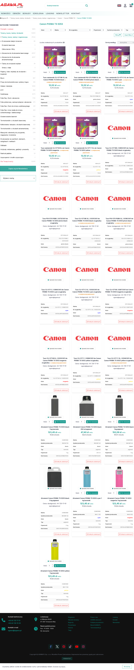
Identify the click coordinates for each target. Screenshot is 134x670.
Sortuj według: (110, 42)
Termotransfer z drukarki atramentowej (14, 128)
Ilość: (45, 72)
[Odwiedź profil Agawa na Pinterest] (63, 646)
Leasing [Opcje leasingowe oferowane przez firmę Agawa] (115, 617)
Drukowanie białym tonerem (12, 41)
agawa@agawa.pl (119, 156)
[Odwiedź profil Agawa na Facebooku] (50, 646)
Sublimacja (4, 94)
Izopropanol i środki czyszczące (11, 157)
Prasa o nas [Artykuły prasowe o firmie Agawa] (94, 617)
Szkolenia (38, 13)
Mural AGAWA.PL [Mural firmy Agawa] (95, 625)
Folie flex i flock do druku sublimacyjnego (15, 106)
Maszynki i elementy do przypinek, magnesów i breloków (12, 134)
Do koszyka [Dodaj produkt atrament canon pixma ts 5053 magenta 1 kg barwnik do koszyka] (124, 493)
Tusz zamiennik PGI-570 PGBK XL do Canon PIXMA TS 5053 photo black (87, 80)
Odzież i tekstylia (6, 86)
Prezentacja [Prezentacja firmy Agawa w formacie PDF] (72, 625)
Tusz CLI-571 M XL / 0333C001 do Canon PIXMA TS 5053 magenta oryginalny (54, 360)
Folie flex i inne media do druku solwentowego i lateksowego (11, 111)
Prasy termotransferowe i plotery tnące (14, 82)
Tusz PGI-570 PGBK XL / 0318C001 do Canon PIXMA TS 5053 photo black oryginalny (119, 221)
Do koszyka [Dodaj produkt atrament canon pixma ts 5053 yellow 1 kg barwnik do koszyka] (60, 566)
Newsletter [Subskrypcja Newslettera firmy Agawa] (116, 622)
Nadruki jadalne (5, 153)
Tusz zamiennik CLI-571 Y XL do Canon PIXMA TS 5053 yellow (87, 150)
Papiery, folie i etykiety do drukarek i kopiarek (13, 73)
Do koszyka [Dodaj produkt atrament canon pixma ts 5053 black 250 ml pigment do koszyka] (92, 422)
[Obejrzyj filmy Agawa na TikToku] (70, 646)
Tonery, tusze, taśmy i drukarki (11, 33)
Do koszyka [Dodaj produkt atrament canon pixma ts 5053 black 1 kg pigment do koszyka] (124, 422)
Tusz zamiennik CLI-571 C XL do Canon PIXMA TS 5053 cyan (119, 80)
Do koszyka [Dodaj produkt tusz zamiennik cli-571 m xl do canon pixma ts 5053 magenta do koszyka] (60, 143)
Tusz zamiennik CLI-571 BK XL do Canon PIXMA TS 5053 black (55, 80)
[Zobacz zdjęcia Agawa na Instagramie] (83, 646)
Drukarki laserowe (8, 45)
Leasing (50, 13)
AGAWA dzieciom (95, 620)
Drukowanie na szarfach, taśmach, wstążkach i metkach (12, 140)
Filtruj (118, 35)
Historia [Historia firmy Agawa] (70, 627)
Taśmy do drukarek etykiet (11, 64)
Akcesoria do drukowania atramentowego (11, 58)
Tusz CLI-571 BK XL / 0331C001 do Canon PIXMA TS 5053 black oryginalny (86, 221)
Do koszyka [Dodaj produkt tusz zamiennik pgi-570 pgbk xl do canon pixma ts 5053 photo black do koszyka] (92, 72)
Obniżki (17, 13)
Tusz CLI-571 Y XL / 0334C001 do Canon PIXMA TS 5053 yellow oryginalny (119, 360)
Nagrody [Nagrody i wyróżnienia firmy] (71, 622)
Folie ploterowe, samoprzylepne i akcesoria (15, 102)
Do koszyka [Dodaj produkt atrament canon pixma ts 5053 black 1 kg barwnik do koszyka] (60, 422)
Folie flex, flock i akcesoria (9, 98)
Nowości (6, 13)
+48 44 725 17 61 (14, 620)
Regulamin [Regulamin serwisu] (71, 617)
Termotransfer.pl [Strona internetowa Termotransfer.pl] (95, 627)
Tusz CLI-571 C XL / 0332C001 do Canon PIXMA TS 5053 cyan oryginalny (86, 292)
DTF (2, 90)
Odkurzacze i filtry (8, 49)
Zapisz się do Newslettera (17, 169)
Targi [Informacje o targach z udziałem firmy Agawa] (69, 630)
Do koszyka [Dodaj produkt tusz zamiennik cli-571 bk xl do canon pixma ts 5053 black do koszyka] (60, 72)
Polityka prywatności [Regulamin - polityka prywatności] (96, 622)
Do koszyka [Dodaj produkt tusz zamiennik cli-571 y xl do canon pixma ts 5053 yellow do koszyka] (92, 143)
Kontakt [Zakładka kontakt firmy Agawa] (115, 620)
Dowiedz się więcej (59, 666)
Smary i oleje (6, 68)
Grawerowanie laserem (8, 116)
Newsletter (62, 13)
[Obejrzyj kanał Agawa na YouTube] (76, 646)
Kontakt (75, 13)
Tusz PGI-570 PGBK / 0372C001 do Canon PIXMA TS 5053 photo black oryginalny (55, 221)
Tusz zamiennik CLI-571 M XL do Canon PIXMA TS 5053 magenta (55, 150)
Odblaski (3, 145)
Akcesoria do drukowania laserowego (15, 53)
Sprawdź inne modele (55, 67)
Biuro (2, 78)
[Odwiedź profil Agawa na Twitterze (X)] (57, 646)
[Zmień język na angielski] (119, 5)
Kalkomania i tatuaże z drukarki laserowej (15, 124)
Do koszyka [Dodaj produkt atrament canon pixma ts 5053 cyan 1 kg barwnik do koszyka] (92, 493)
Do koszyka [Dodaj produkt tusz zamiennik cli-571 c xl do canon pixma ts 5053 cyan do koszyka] (124, 72)
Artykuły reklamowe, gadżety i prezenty (14, 149)
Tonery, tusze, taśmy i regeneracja (14, 37)
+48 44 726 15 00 (14, 623)
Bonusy (27, 13)
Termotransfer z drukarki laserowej (13, 120)
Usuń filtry (129, 35)
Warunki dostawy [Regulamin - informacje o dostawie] (73, 620)
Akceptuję (127, 666)
